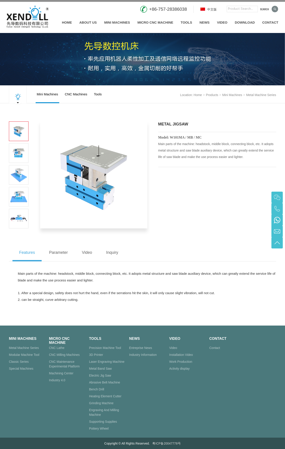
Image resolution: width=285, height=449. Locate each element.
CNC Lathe (56, 348)
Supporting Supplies (103, 421)
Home (67, 22)
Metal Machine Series (261, 95)
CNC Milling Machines (64, 355)
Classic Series (19, 361)
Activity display (179, 368)
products (212, 95)
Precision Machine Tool (105, 348)
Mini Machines (117, 22)
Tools (186, 22)
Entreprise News (140, 348)
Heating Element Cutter (105, 396)
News (205, 22)
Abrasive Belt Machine (104, 382)
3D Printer (96, 355)
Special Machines (21, 368)
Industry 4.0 (57, 380)
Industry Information (143, 355)
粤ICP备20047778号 (166, 443)
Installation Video (181, 355)
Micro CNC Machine (155, 22)
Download (245, 22)
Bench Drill (96, 389)
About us (88, 22)
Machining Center (61, 373)
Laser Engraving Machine (106, 361)
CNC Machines (76, 97)
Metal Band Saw (100, 368)
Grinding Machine (101, 403)
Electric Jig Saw (100, 375)
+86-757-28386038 (168, 9)
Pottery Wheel (99, 428)
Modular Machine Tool (24, 355)
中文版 (208, 9)
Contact (270, 22)
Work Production (180, 361)
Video (222, 22)
